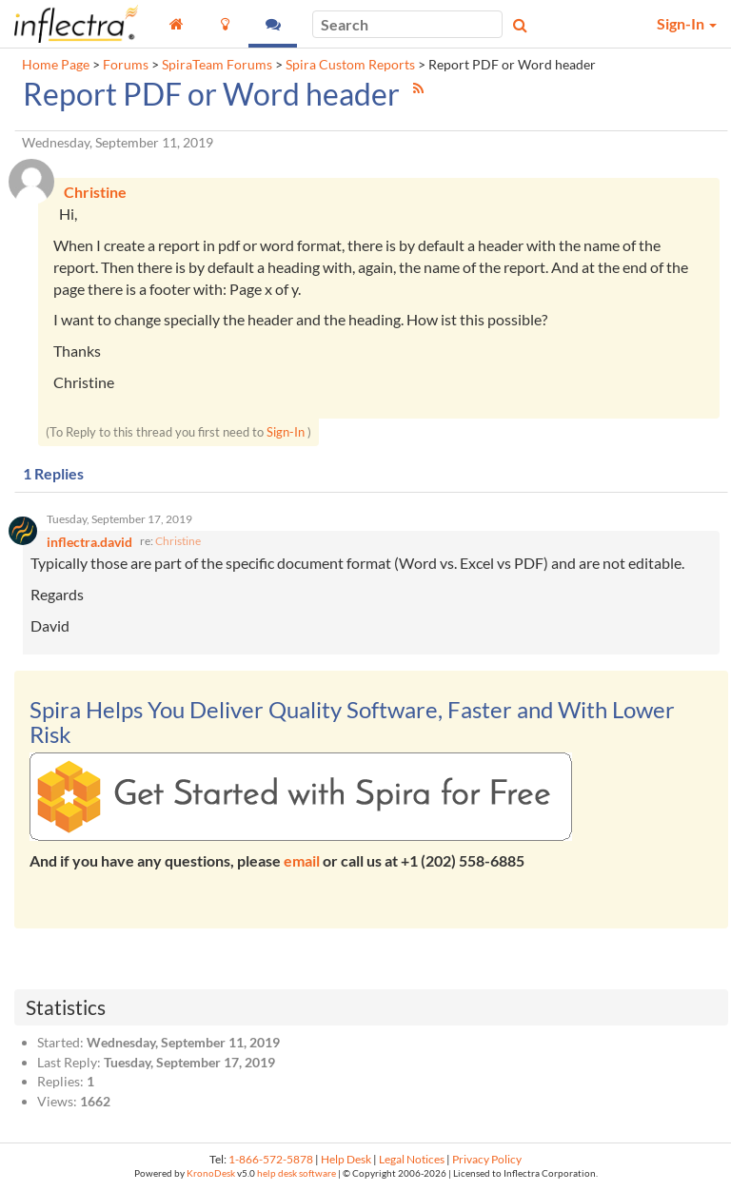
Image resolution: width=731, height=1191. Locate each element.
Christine (178, 542)
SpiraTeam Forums (217, 64)
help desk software (296, 1174)
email (302, 861)
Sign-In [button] (687, 23)
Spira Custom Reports (350, 64)
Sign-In (286, 431)
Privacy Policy (487, 1159)
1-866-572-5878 (270, 1159)
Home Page (55, 64)
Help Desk (346, 1159)
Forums (125, 64)
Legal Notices (412, 1159)
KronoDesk (211, 1174)
